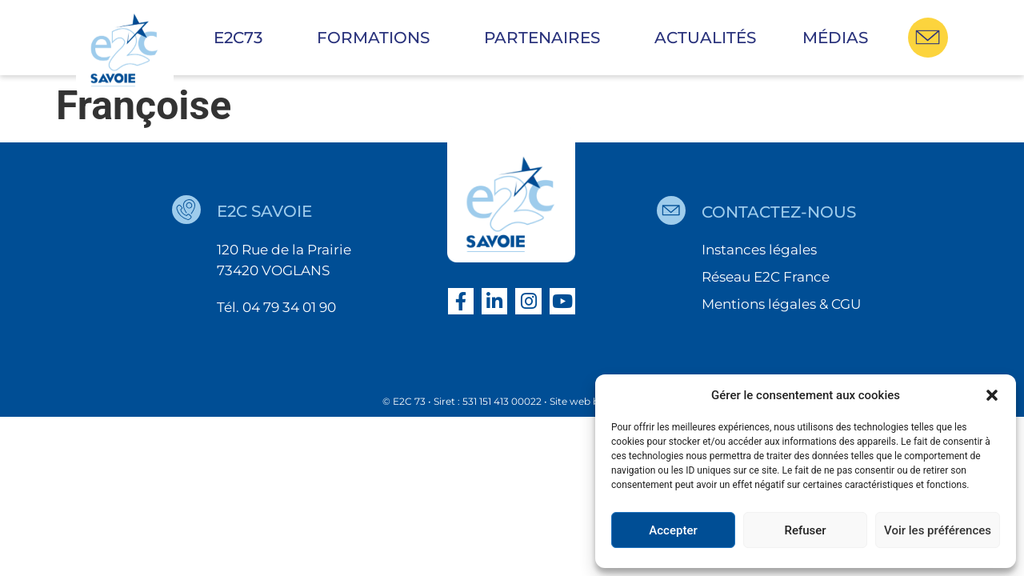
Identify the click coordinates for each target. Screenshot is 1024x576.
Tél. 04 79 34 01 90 (276, 307)
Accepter (673, 530)
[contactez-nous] (671, 210)
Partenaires (546, 37)
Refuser (805, 530)
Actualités (705, 37)
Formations (377, 37)
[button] (992, 395)
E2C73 (242, 37)
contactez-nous (779, 212)
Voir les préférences (937, 530)
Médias (835, 37)
